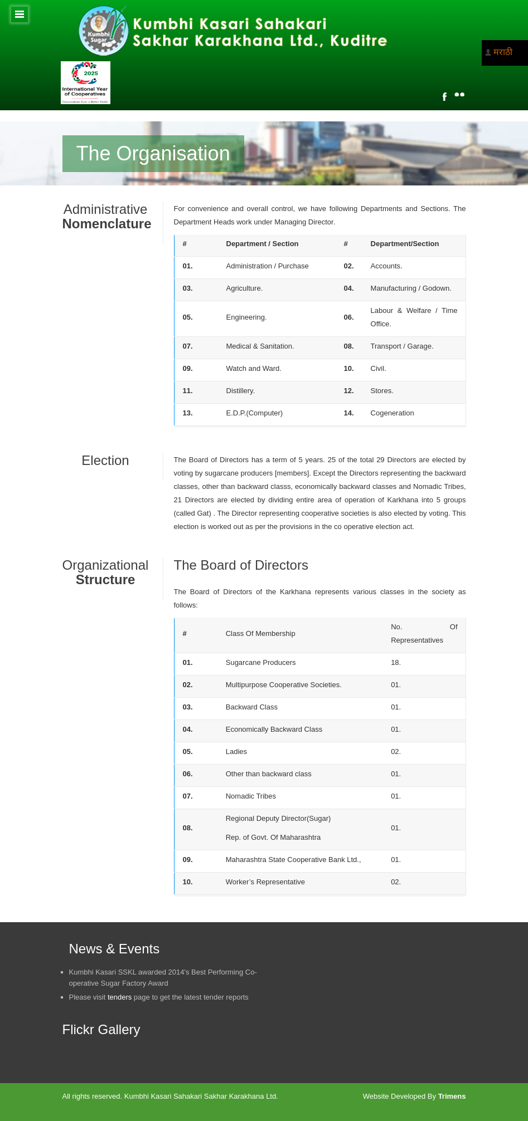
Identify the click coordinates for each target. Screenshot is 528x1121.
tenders (120, 997)
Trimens (452, 1096)
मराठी (502, 52)
